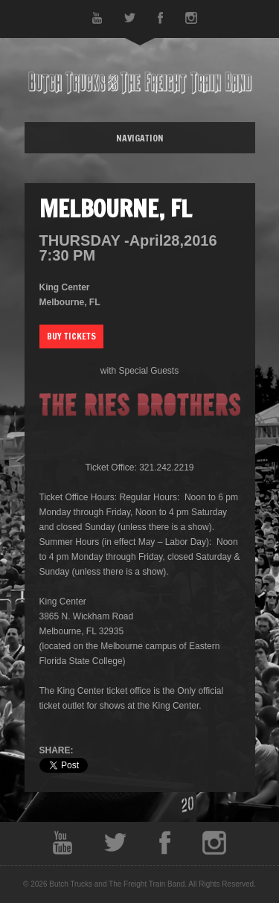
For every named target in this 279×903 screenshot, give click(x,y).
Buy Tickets (71, 336)
